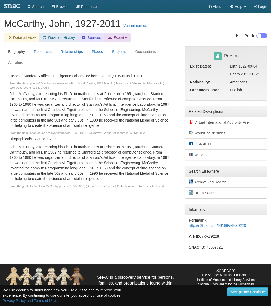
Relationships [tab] (72, 52)
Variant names (135, 26)
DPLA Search (203, 192)
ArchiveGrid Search (208, 181)
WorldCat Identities (207, 132)
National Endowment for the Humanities (226, 284)
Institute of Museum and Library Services (226, 280)
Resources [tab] (43, 52)
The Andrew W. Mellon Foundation (226, 275)
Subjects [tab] (119, 52)
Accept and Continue (248, 292)
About (216, 6)
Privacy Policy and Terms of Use (29, 301)
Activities (15, 62)
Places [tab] (97, 52)
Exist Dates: (200, 66)
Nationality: (200, 82)
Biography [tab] (16, 52)
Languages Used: (205, 90)
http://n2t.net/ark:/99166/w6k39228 (217, 225)
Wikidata (199, 154)
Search (36, 6)
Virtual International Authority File (219, 122)
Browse (60, 6)
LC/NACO (200, 143)
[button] (238, 6)
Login (260, 6)
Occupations (145, 52)
